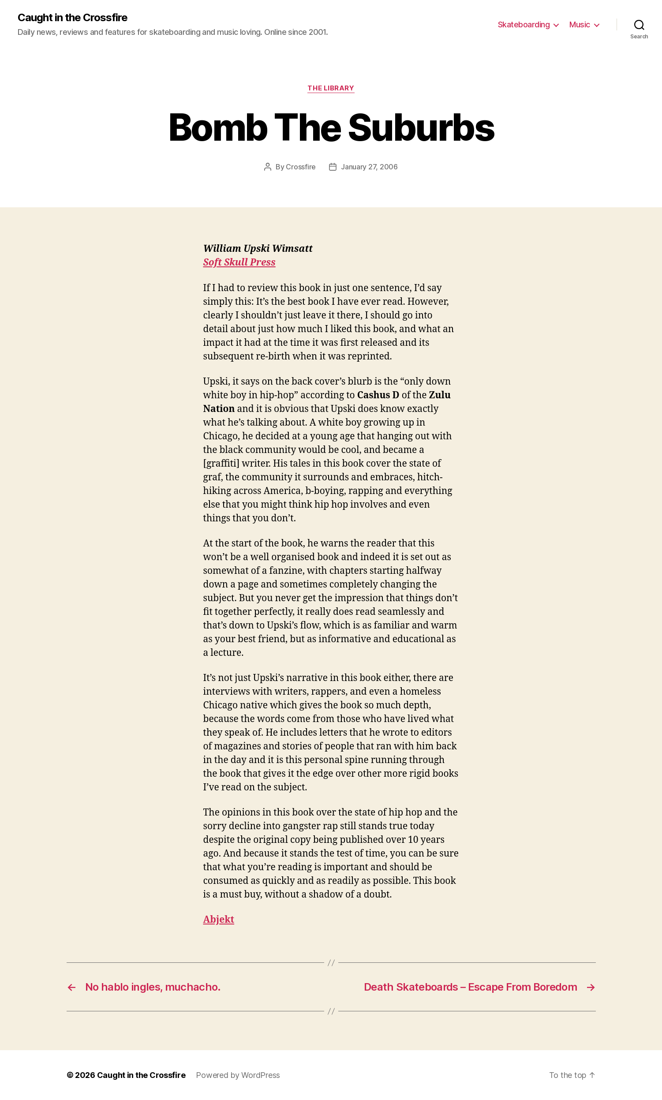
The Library (330, 88)
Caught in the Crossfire (72, 17)
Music (579, 24)
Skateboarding (524, 24)
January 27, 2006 (369, 166)
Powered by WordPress (238, 1075)
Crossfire (301, 166)
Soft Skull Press (239, 263)
